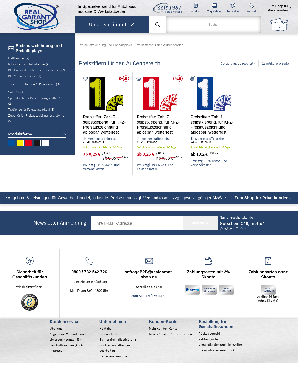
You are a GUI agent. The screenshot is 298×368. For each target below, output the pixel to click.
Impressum (57, 350)
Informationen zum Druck (217, 350)
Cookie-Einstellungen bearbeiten (114, 348)
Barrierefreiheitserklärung (117, 339)
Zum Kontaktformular (147, 295)
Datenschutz (108, 334)
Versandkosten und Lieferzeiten (221, 344)
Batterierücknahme (113, 356)
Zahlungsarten (209, 339)
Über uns (56, 328)
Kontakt (105, 328)
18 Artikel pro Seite (276, 63)
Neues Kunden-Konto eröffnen (170, 334)
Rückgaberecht (209, 333)
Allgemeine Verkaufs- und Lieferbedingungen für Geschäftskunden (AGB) (68, 339)
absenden (200, 223)
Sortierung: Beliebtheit (238, 63)
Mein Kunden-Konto (163, 328)
